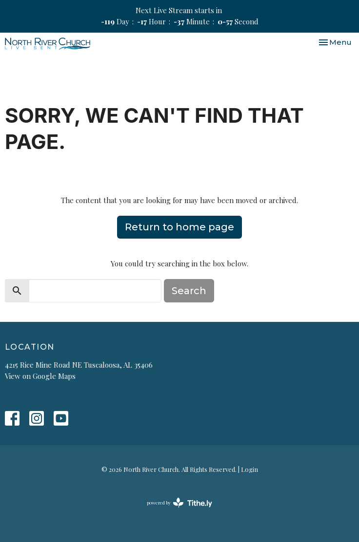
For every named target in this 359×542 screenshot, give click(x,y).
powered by (179, 503)
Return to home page (179, 227)
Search (189, 291)
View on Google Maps (40, 376)
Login (249, 469)
